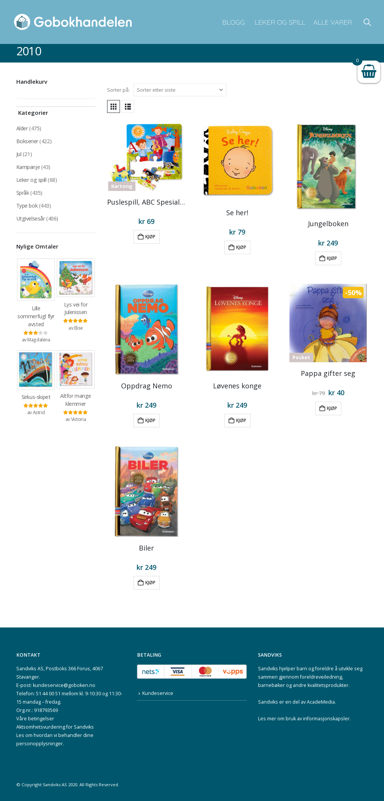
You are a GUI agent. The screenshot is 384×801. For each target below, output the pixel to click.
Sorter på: (118, 89)
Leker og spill (279, 22)
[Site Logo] (73, 22)
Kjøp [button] (150, 236)
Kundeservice (157, 693)
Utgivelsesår (30, 218)
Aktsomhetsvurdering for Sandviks (55, 727)
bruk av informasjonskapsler (318, 718)
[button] (367, 22)
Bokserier (27, 141)
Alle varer (332, 22)
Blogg (233, 22)
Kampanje (28, 167)
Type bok (27, 205)
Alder (22, 128)
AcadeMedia (321, 702)
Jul (19, 154)
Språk (22, 192)
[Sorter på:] (180, 89)
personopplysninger (39, 743)
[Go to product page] (146, 156)
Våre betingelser (35, 718)
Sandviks (268, 668)
